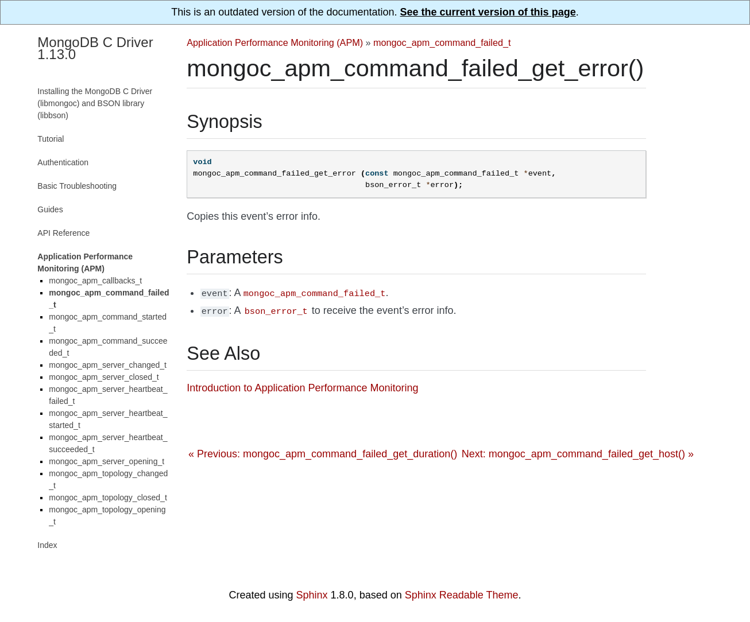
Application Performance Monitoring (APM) (275, 42)
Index (47, 545)
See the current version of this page (488, 12)
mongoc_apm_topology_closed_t (108, 497)
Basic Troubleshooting (77, 186)
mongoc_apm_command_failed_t (442, 42)
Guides (50, 209)
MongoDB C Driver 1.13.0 (95, 48)
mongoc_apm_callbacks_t (95, 280)
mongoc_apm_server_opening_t (106, 461)
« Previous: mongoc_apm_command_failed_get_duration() (322, 451)
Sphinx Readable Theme (462, 595)
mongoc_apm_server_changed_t (108, 365)
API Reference (63, 233)
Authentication (62, 162)
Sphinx (312, 595)
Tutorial (50, 138)
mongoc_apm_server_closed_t (103, 377)
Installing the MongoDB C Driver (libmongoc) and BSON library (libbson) (94, 103)
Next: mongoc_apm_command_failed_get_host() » (578, 451)
